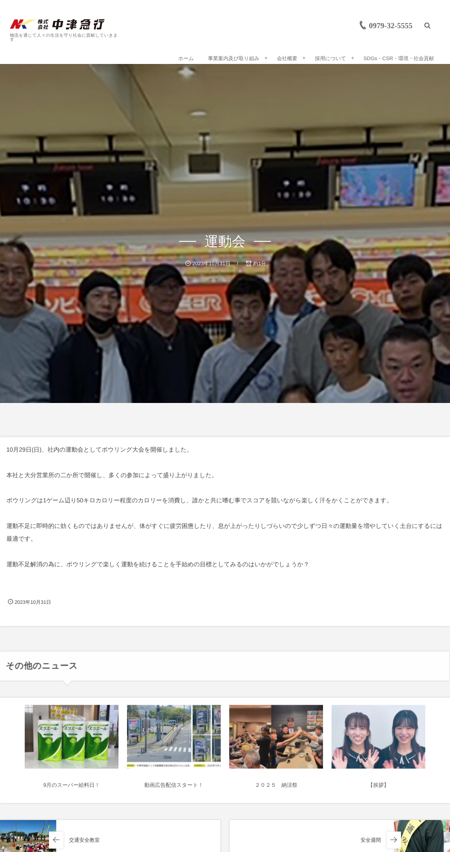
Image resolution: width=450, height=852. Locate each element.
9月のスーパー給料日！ (71, 789)
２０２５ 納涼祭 (276, 789)
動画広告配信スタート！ (173, 789)
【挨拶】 (378, 789)
